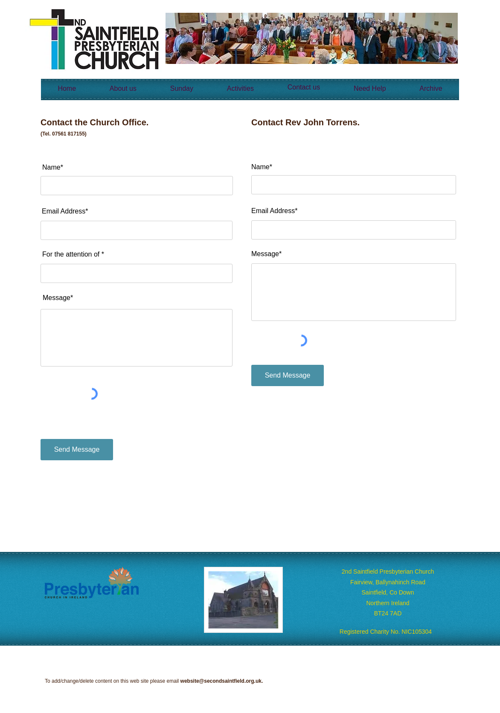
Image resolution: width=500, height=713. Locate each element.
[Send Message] (77, 449)
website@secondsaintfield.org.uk (221, 681)
